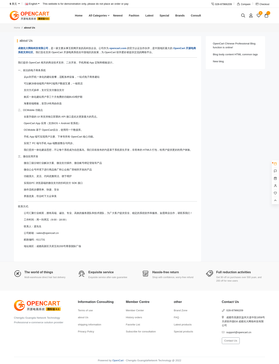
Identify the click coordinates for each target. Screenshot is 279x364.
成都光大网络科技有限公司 (33, 48)
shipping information (89, 324)
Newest (118, 15)
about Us (83, 317)
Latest (149, 15)
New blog (218, 61)
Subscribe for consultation (141, 331)
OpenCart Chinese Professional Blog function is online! (234, 45)
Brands (180, 15)
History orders (134, 317)
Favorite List (133, 324)
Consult (196, 15)
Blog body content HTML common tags (235, 54)
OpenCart (118, 360)
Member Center (135, 310)
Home (79, 15)
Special (164, 15)
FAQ (176, 317)
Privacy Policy (86, 331)
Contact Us (230, 340)
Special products (183, 331)
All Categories (98, 15)
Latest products (183, 324)
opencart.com (118, 48)
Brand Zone (180, 310)
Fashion (134, 15)
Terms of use (85, 310)
